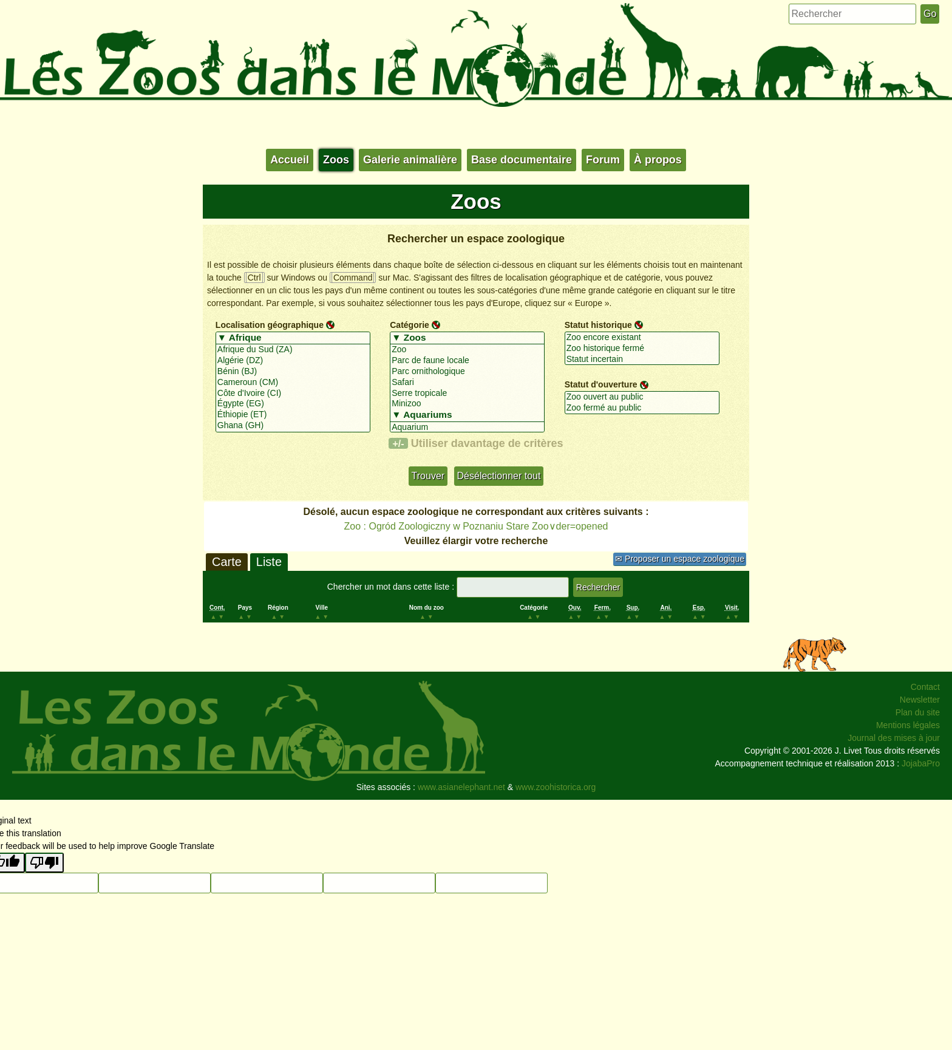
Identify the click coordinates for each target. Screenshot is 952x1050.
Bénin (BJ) (293, 371)
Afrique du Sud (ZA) (293, 349)
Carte (227, 561)
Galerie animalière (410, 160)
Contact (925, 687)
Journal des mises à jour (894, 738)
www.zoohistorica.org (555, 787)
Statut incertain (642, 359)
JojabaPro (921, 763)
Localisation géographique (270, 325)
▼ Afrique (293, 338)
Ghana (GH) (293, 425)
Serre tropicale (467, 393)
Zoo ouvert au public (642, 397)
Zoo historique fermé (642, 348)
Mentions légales (908, 725)
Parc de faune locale (467, 360)
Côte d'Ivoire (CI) (293, 393)
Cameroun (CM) (293, 382)
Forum (603, 160)
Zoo (467, 349)
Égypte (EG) (293, 403)
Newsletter (920, 699)
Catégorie (409, 325)
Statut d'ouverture (601, 384)
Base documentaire (521, 160)
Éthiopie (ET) (293, 414)
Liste (269, 561)
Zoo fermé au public (642, 408)
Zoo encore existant (642, 337)
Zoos (336, 160)
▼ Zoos (467, 338)
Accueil (289, 160)
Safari (467, 382)
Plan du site (918, 712)
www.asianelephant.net (461, 787)
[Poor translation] (44, 863)
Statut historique (598, 325)
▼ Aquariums (467, 415)
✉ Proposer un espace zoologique (679, 559)
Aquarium (467, 427)
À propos (658, 160)
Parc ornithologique (467, 371)
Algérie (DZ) (293, 360)
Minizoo (467, 403)
